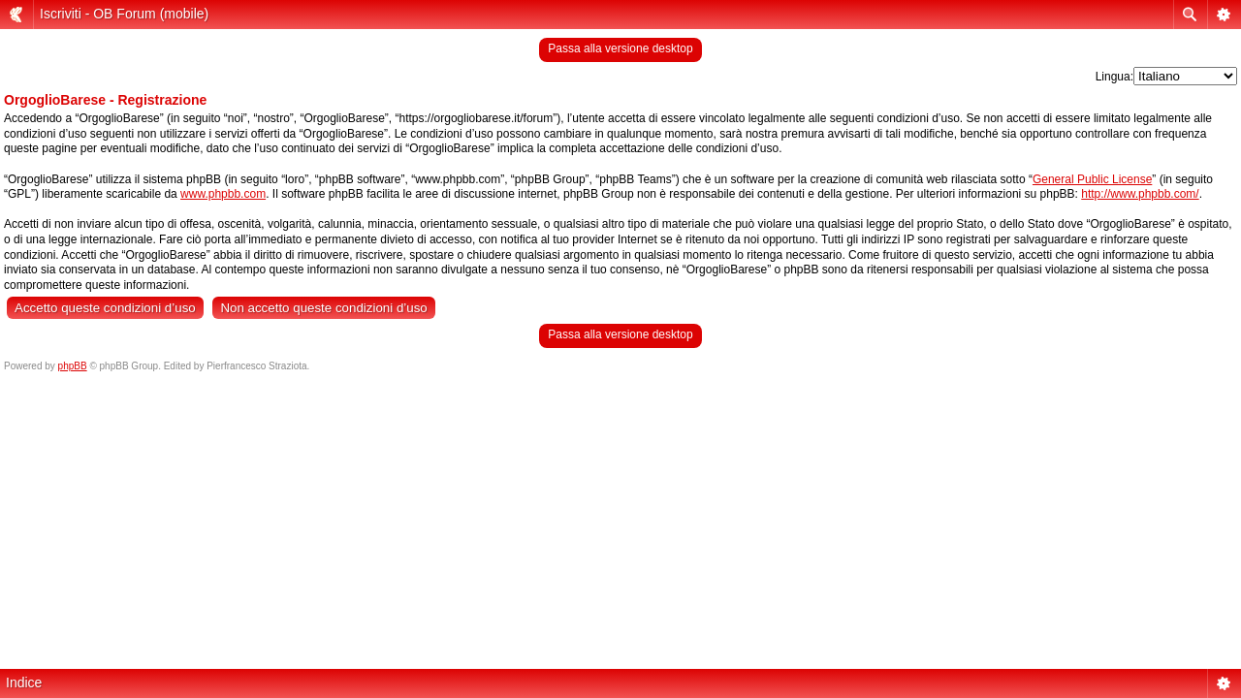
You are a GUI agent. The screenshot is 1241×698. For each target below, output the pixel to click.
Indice (24, 682)
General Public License (1092, 179)
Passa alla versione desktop (620, 48)
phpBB (72, 366)
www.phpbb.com (223, 194)
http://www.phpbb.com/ (1139, 194)
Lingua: (1114, 76)
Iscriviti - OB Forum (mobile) (124, 13)
